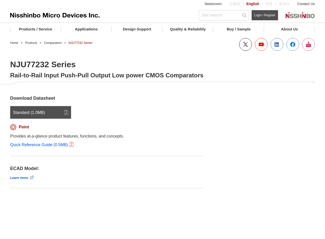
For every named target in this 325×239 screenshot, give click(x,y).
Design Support (137, 29)
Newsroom (213, 4)
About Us (289, 29)
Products (31, 43)
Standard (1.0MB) (29, 112)
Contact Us (306, 4)
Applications (86, 29)
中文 (269, 4)
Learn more (19, 178)
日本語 (234, 4)
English (252, 4)
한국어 (284, 4)
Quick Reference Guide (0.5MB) (39, 145)
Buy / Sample (239, 29)
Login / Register (264, 15)
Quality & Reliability (188, 29)
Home (14, 43)
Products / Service (35, 29)
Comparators (52, 43)
